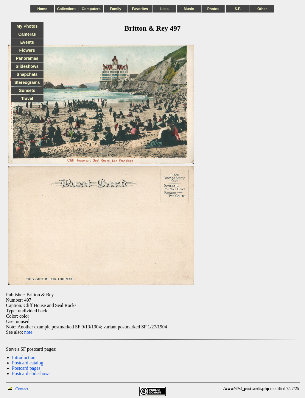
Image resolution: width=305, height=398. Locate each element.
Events (27, 42)
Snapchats (27, 74)
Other (262, 9)
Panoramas (27, 58)
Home (42, 9)
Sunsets (27, 90)
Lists (164, 9)
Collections (67, 9)
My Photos (27, 26)
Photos (213, 9)
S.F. (238, 9)
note (28, 332)
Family (115, 9)
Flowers (27, 50)
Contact (22, 389)
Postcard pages (26, 368)
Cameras (27, 34)
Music (189, 9)
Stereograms (27, 82)
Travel (27, 98)
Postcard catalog (27, 362)
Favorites (140, 9)
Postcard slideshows (31, 373)
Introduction (23, 357)
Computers (91, 9)
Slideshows (26, 66)
